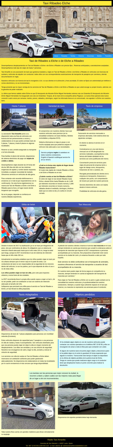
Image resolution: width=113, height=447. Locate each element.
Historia (81, 56)
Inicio (56, 56)
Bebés (99, 56)
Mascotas (90, 56)
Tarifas (72, 56)
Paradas (64, 56)
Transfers (108, 56)
